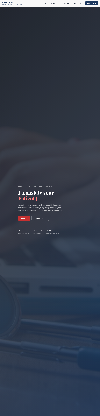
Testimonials (65, 3)
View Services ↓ (40, 218)
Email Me (24, 218)
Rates (75, 3)
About (46, 3)
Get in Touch (91, 3)
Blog (80, 3)
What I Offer (54, 3)
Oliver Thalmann (12, 3)
